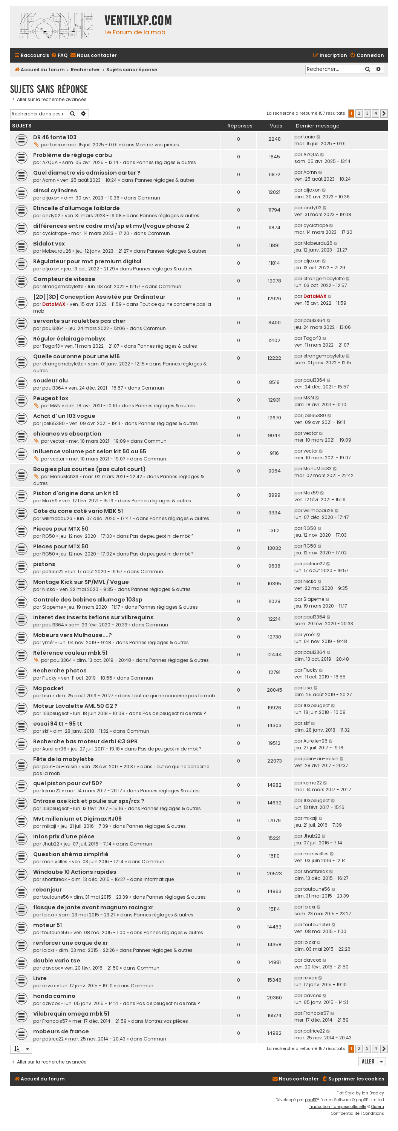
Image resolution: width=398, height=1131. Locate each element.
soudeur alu (50, 380)
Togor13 (51, 346)
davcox (51, 968)
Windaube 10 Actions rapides (74, 872)
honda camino (54, 996)
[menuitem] (59, 56)
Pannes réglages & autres (166, 162)
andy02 (51, 215)
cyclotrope (54, 233)
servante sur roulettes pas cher (79, 321)
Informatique (159, 879)
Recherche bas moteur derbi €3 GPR (85, 741)
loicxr (48, 915)
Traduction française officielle (337, 1107)
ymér (48, 642)
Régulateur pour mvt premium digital (87, 261)
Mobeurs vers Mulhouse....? (72, 635)
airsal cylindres (55, 190)
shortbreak (54, 879)
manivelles (54, 861)
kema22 (51, 790)
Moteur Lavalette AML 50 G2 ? (75, 706)
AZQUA (50, 162)
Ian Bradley (373, 1093)
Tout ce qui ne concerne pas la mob (173, 695)
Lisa (46, 695)
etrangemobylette (62, 286)
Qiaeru (377, 1107)
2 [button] (359, 113)
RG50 (48, 536)
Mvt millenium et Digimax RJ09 (77, 819)
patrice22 (53, 571)
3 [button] (367, 113)
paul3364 (53, 328)
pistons (44, 564)
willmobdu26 (57, 518)
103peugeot (55, 713)
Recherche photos (60, 670)
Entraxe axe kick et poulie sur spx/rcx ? (88, 801)
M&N (55, 405)
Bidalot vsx (49, 243)
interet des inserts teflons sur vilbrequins (93, 617)
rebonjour (47, 889)
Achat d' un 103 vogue (64, 416)
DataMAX (53, 304)
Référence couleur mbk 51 (70, 653)
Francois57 (55, 1021)
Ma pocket (48, 688)
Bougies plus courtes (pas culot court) (89, 469)
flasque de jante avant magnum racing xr (93, 907)
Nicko (48, 589)
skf (45, 731)
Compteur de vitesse (64, 279)
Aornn (49, 180)
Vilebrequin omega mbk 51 (71, 1013)
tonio (56, 144)
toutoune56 (55, 897)
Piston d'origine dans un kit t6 (76, 493)
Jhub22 (50, 844)
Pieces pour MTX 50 (61, 529)
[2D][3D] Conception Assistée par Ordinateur (99, 297)
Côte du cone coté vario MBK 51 (78, 511)
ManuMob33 (64, 476)
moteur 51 (47, 925)
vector (57, 441)
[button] (384, 113)
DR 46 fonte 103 (55, 137)
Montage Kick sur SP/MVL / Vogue (81, 582)
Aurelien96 (54, 749)
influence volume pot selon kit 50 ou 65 (89, 451)
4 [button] (375, 113)
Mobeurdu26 (56, 251)
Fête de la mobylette (63, 759)
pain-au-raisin (59, 766)
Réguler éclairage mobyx (69, 338)
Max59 (50, 500)
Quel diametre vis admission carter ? (87, 172)
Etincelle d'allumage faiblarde (76, 208)
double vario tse (56, 960)
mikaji (49, 826)
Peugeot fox (50, 398)
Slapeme (52, 607)
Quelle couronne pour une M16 (76, 356)
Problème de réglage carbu (72, 155)
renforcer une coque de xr (70, 943)
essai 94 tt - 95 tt (57, 723)
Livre (40, 978)
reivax (49, 985)
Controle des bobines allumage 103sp (87, 599)
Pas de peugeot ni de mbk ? (162, 536)
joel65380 (53, 423)
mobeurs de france (61, 1031)
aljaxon (51, 198)
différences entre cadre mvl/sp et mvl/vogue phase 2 (111, 226)
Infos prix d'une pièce (64, 836)
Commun (149, 198)
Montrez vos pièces (157, 144)
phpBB (311, 1100)
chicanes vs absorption (67, 433)
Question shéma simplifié (71, 854)
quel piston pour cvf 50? (68, 783)
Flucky (49, 678)
